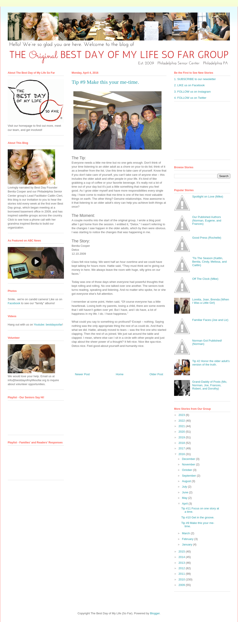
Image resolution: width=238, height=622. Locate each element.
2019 (182, 437)
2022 (182, 420)
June (185, 492)
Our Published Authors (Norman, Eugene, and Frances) (206, 220)
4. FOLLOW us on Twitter (190, 97)
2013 (182, 562)
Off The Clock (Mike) (205, 278)
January (187, 544)
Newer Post (82, 374)
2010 (182, 579)
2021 (182, 426)
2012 (182, 568)
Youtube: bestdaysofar (48, 324)
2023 (182, 415)
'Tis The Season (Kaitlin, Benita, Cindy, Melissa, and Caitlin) (209, 261)
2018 (182, 443)
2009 (182, 585)
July (185, 486)
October (187, 470)
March (186, 533)
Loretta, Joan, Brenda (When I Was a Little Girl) (210, 301)
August (187, 481)
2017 (182, 448)
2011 (182, 573)
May (185, 497)
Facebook (14, 303)
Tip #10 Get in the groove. (197, 517)
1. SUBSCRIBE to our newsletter (195, 79)
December (189, 459)
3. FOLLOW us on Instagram (192, 91)
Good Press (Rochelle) (206, 237)
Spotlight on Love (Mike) (207, 196)
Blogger (155, 613)
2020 (182, 431)
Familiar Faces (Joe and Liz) (210, 320)
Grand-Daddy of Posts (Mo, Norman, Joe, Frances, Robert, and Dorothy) (209, 385)
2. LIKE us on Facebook (189, 85)
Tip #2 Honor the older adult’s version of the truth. (211, 362)
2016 (182, 454)
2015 (182, 551)
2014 (182, 557)
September (189, 475)
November (189, 464)
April (185, 503)
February (188, 539)
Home (120, 374)
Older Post (156, 374)
